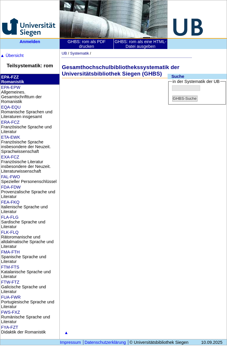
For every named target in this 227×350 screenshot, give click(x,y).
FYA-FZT (9, 327)
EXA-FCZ (10, 157)
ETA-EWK (10, 137)
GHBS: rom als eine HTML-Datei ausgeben (140, 44)
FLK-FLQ (10, 232)
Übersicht (12, 55)
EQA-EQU (11, 107)
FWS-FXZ (10, 312)
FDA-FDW (11, 187)
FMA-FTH (10, 252)
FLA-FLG (10, 217)
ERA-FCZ (10, 122)
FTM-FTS (10, 267)
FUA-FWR (11, 297)
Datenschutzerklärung (105, 342)
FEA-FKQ (10, 202)
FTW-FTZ (10, 282)
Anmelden (30, 41)
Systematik (79, 53)
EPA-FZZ (10, 77)
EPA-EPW (10, 87)
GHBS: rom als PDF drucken (86, 44)
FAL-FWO (10, 176)
